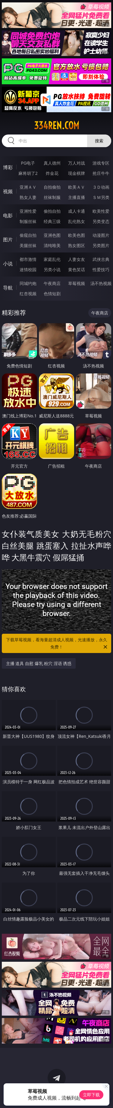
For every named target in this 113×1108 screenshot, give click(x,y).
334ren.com (56, 125)
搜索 (99, 141)
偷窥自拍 (28, 235)
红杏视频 (28, 293)
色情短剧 (52, 293)
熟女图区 (76, 245)
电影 (8, 215)
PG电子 (28, 163)
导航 (8, 287)
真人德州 (52, 163)
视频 (8, 191)
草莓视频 (76, 283)
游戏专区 (101, 163)
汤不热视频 (100, 283)
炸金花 (52, 173)
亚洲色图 (52, 235)
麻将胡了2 (28, 173)
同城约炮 (28, 283)
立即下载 (91, 1094)
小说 (8, 263)
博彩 (8, 167)
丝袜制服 (52, 197)
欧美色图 (76, 235)
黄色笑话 (76, 269)
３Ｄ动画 (101, 187)
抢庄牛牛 (101, 173)
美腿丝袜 (28, 245)
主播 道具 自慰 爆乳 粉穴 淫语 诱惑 (39, 663)
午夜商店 (52, 283)
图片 (8, 239)
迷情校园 (28, 269)
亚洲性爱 (28, 211)
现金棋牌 (76, 173)
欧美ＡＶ (76, 187)
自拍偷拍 (52, 187)
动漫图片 (101, 235)
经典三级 (52, 221)
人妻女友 (76, 259)
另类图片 (101, 245)
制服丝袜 (28, 221)
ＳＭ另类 (101, 197)
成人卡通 (76, 211)
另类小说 (52, 269)
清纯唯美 (52, 245)
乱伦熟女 (76, 221)
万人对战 (76, 163)
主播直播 (76, 197)
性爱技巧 (101, 269)
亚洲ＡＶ (28, 187)
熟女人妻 (28, 197)
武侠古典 (101, 259)
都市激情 (28, 259)
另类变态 (101, 221)
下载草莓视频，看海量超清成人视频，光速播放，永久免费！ (57, 644)
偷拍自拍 (52, 211)
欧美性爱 (101, 211)
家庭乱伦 (52, 259)
